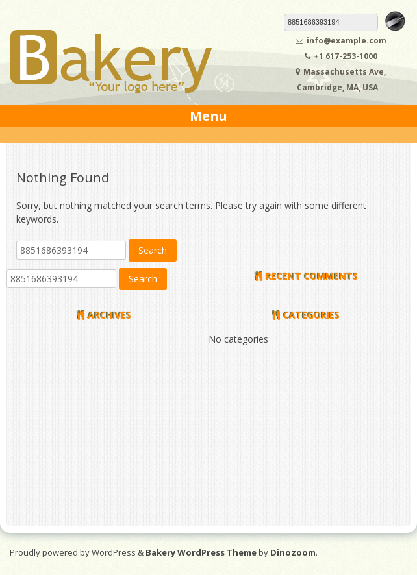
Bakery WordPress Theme (201, 552)
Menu (208, 116)
